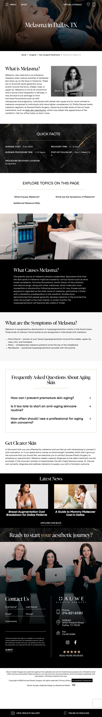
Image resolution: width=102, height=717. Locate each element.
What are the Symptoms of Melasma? (75, 196)
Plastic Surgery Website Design (40, 685)
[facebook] (75, 642)
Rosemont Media (63, 685)
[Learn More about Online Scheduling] (76, 713)
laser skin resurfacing (35, 110)
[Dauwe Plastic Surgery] (71, 600)
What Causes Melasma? (27, 196)
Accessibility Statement (82, 680)
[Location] (89, 4)
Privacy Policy (65, 680)
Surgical (32, 55)
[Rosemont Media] (73, 685)
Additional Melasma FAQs (27, 203)
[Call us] (94, 4)
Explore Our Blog (51, 522)
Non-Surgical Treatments (49, 55)
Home (23, 55)
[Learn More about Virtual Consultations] (72, 4)
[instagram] (67, 642)
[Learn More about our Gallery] (25, 713)
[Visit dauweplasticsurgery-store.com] (24, 4)
